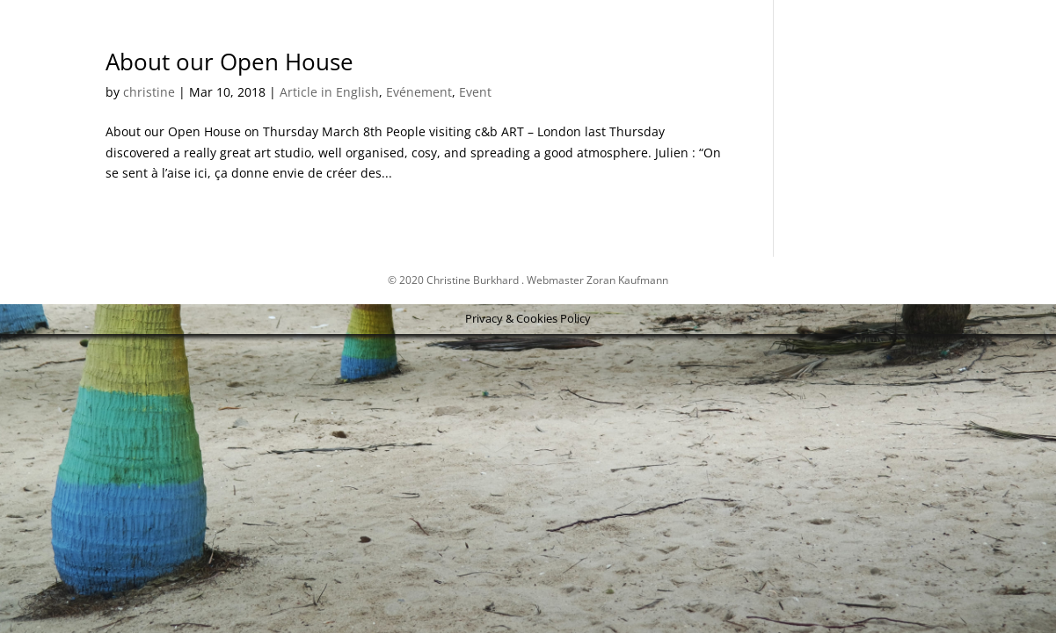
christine (149, 92)
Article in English (329, 92)
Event (475, 92)
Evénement (419, 92)
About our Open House (229, 61)
